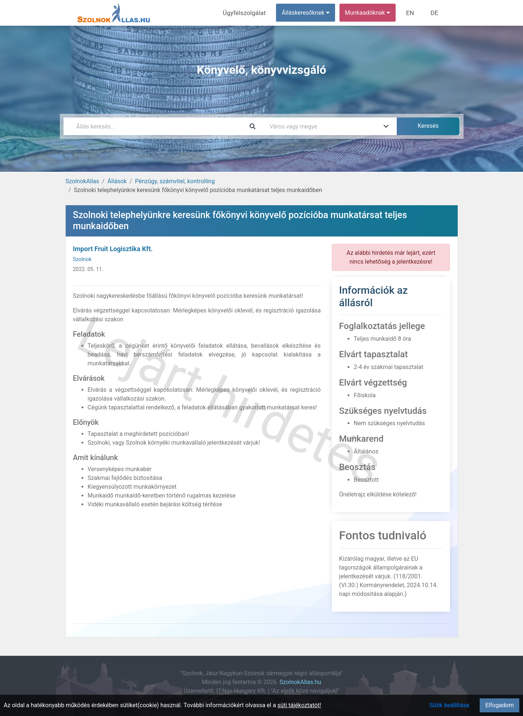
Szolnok (82, 259)
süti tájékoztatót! (299, 705)
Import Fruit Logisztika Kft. (113, 249)
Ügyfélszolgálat (249, 12)
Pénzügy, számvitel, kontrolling (175, 181)
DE (435, 12)
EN (412, 12)
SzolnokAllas (82, 181)
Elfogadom (499, 705)
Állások (117, 181)
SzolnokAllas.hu (300, 682)
